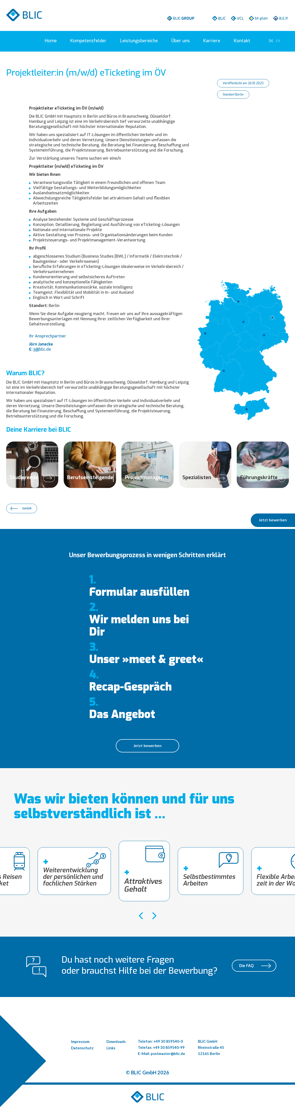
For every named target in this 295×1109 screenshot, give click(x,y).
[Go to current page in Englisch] (278, 41)
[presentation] (141, 916)
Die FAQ (246, 966)
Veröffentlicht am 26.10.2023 (243, 83)
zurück (26, 508)
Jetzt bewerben (147, 745)
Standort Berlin (233, 95)
